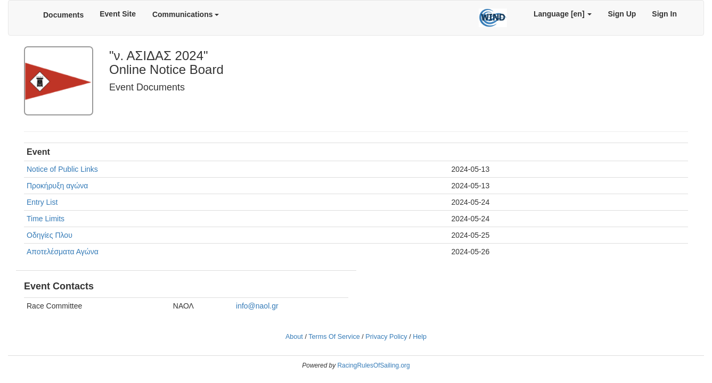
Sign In (664, 14)
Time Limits (45, 218)
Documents (63, 15)
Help (420, 336)
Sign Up (622, 14)
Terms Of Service (334, 336)
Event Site (118, 14)
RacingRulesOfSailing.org (373, 365)
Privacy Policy (386, 336)
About (294, 336)
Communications (185, 14)
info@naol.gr (257, 306)
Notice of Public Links (62, 169)
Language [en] (563, 14)
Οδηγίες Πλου (49, 235)
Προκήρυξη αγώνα (57, 185)
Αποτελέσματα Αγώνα (63, 251)
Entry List (42, 202)
